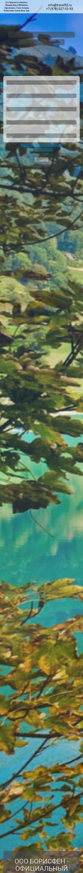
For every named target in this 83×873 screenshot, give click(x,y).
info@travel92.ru (60, 5)
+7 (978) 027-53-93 (59, 9)
